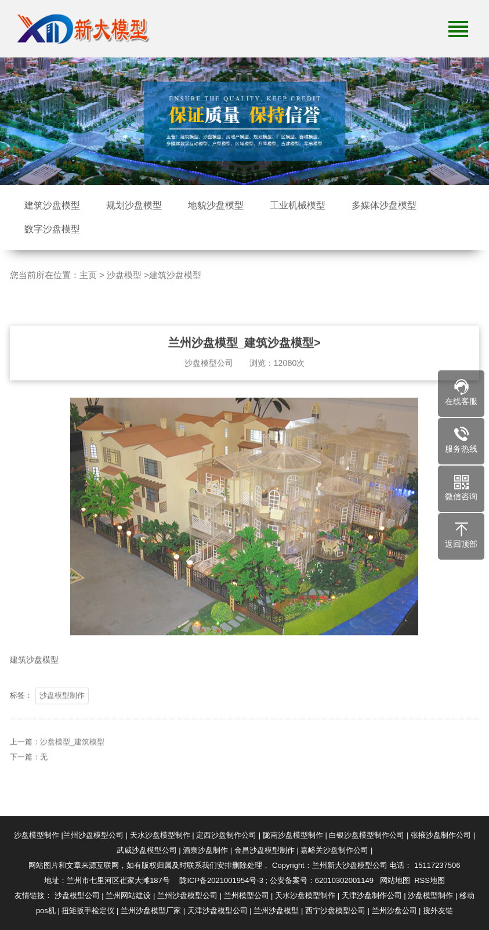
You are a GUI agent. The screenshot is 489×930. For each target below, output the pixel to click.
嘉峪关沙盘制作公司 (334, 850)
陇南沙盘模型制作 (293, 835)
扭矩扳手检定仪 (87, 910)
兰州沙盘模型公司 (93, 835)
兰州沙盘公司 (394, 910)
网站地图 (395, 880)
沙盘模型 (124, 275)
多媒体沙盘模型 (384, 205)
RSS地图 (429, 880)
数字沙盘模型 (52, 229)
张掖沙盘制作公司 (441, 835)
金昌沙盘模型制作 (264, 850)
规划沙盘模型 (134, 205)
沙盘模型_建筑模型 (72, 753)
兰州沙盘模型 (276, 910)
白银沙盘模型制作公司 (366, 835)
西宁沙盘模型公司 (335, 910)
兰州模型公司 (246, 895)
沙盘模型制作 (62, 707)
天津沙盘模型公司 (217, 910)
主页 (88, 275)
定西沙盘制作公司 (226, 835)
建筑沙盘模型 (52, 205)
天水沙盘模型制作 (160, 835)
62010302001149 (344, 880)
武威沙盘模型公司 (147, 850)
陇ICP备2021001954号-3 (221, 880)
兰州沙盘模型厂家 (151, 910)
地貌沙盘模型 (216, 205)
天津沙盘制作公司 (372, 895)
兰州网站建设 (128, 895)
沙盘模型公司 (77, 895)
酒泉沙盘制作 (205, 850)
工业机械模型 (297, 205)
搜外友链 (438, 910)
